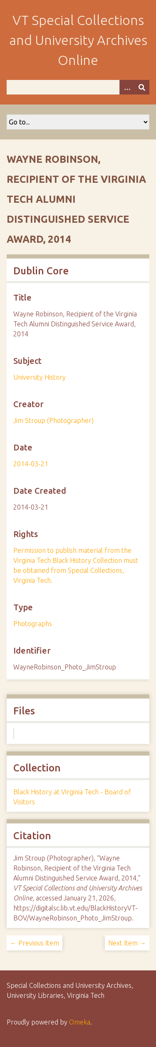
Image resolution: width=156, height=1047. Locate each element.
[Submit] (141, 87)
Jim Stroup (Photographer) (53, 420)
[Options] (126, 87)
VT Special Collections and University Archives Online (78, 39)
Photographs (32, 623)
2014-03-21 (30, 464)
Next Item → (127, 943)
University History (39, 377)
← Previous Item (34, 943)
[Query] (78, 87)
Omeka (79, 1022)
